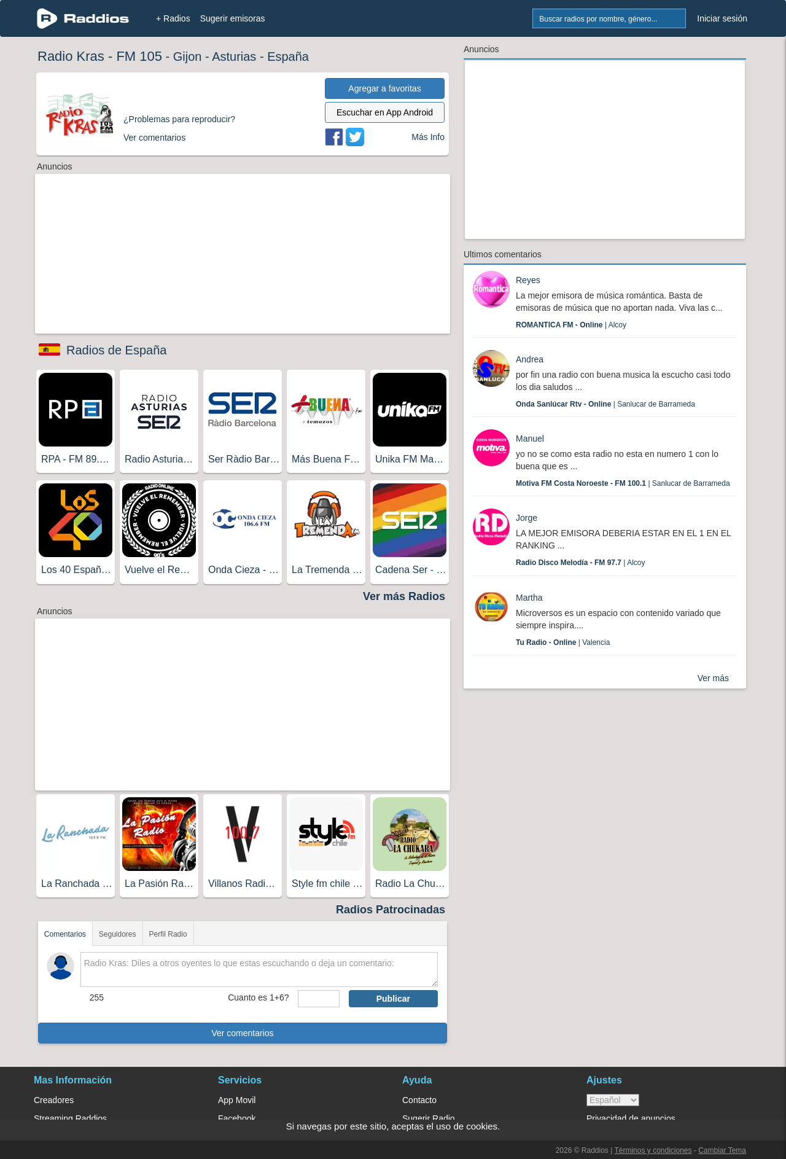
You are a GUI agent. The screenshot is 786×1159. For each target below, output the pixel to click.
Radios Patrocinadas (390, 909)
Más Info (428, 137)
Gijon (187, 56)
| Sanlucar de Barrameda (605, 404)
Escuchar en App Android (385, 112)
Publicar (393, 999)
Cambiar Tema (722, 1150)
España (288, 56)
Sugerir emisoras (232, 18)
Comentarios (65, 934)
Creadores (54, 1100)
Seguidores (117, 934)
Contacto (419, 1100)
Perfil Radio (168, 934)
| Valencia (563, 642)
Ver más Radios (404, 596)
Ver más (713, 678)
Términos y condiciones (652, 1150)
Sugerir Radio (428, 1118)
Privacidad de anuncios (630, 1118)
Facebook (236, 1118)
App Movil (236, 1100)
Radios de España (116, 350)
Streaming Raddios (70, 1118)
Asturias (234, 56)
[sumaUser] (318, 998)
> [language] (612, 1100)
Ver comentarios (242, 1033)
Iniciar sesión (722, 18)
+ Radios (173, 18)
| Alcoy (571, 325)
